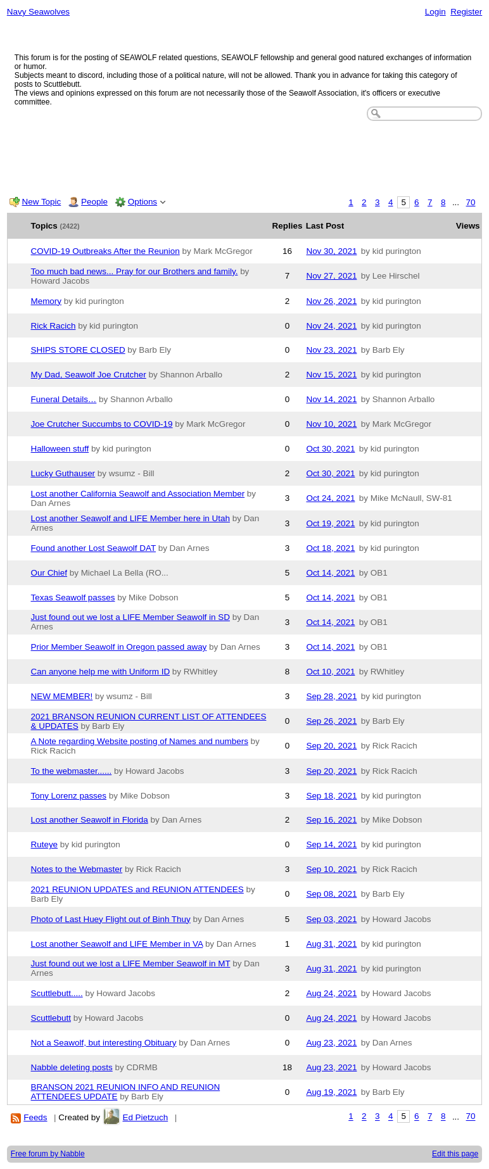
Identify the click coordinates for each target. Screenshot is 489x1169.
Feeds (35, 1117)
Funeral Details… (64, 399)
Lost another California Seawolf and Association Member (138, 493)
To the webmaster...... (71, 771)
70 (471, 202)
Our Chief (49, 573)
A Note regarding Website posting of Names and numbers (139, 741)
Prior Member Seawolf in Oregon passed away (119, 647)
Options (142, 201)
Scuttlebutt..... (57, 993)
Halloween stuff (60, 448)
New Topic (41, 201)
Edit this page (455, 1153)
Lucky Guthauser (63, 473)
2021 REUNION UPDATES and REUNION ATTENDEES (137, 889)
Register (466, 11)
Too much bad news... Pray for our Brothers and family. (134, 271)
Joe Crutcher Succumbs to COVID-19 (102, 424)
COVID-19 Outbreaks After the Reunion (105, 251)
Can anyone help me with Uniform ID (100, 671)
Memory (46, 301)
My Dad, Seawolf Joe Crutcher (88, 374)
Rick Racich (53, 326)
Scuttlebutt (51, 1018)
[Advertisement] (245, 155)
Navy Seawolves (38, 11)
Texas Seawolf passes (73, 597)
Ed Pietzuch (145, 1117)
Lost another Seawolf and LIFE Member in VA (117, 944)
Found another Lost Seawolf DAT (93, 548)
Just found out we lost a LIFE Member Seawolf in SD (130, 617)
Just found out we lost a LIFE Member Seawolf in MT (131, 963)
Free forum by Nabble (48, 1153)
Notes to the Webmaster (77, 869)
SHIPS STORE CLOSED (78, 350)
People (94, 201)
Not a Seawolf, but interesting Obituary (104, 1042)
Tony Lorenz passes (69, 795)
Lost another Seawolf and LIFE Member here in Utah (130, 518)
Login (435, 11)
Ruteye (44, 844)
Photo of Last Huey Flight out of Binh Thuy (111, 919)
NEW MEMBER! (62, 696)
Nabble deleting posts (72, 1067)
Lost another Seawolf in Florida (89, 820)
